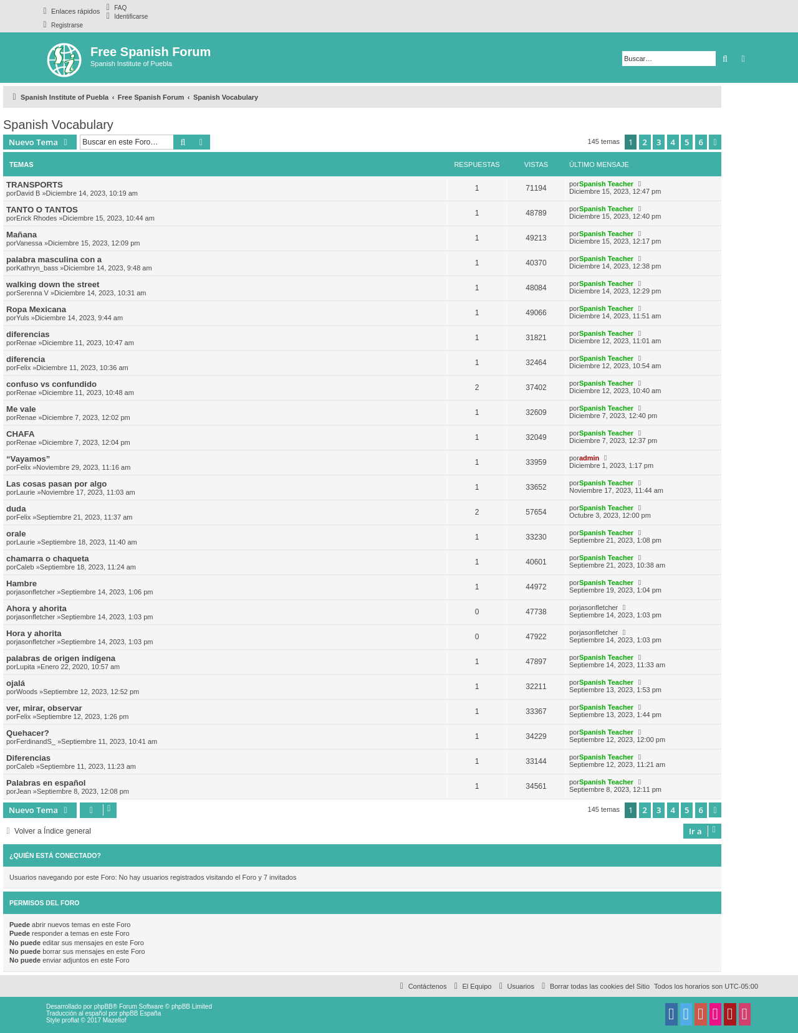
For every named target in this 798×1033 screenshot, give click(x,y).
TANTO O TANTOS (42, 209)
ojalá (15, 683)
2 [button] (645, 142)
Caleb (25, 567)
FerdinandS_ (35, 741)
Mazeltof (115, 1020)
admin (589, 458)
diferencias (28, 334)
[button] (715, 142)
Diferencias (28, 758)
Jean (23, 791)
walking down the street (52, 284)
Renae (26, 342)
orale (16, 533)
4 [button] (673, 142)
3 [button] (658, 142)
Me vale (21, 409)
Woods (26, 691)
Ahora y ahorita (36, 608)
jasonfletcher (35, 592)
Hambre (21, 583)
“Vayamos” (28, 459)
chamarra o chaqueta (47, 558)
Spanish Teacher (606, 184)
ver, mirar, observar (44, 708)
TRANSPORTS (34, 184)
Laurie (26, 492)
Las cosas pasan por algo (56, 483)
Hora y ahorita (34, 633)
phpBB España (140, 1013)
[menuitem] (115, 7)
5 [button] (687, 142)
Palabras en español (46, 783)
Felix (23, 367)
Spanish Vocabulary (58, 124)
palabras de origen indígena (60, 658)
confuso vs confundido (51, 384)
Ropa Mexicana (36, 309)
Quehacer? (27, 733)
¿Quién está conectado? (55, 855)
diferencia (25, 359)
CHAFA (20, 434)
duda (16, 508)
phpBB (103, 1006)
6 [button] (701, 142)
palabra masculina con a (54, 259)
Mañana (21, 234)
